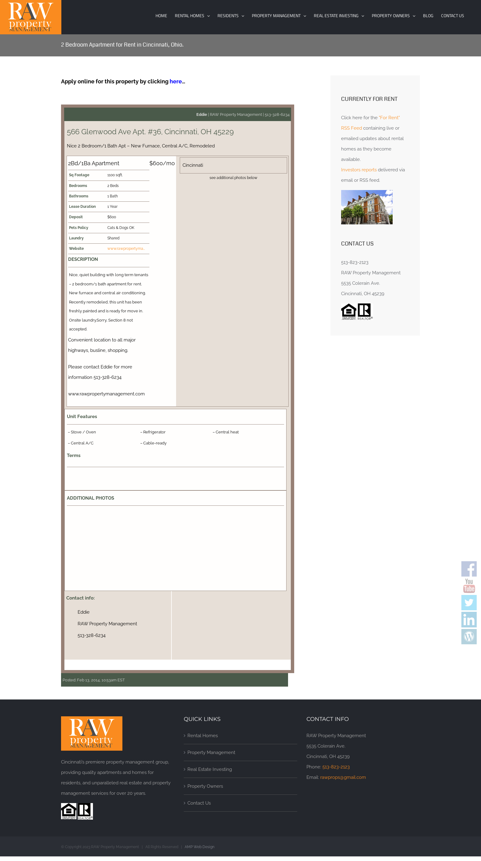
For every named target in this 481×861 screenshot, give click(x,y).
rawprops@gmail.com (343, 777)
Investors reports (359, 170)
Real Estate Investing (209, 769)
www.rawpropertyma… (126, 248)
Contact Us (199, 803)
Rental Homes (202, 735)
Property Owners (205, 786)
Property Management (211, 752)
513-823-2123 (336, 767)
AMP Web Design (199, 847)
